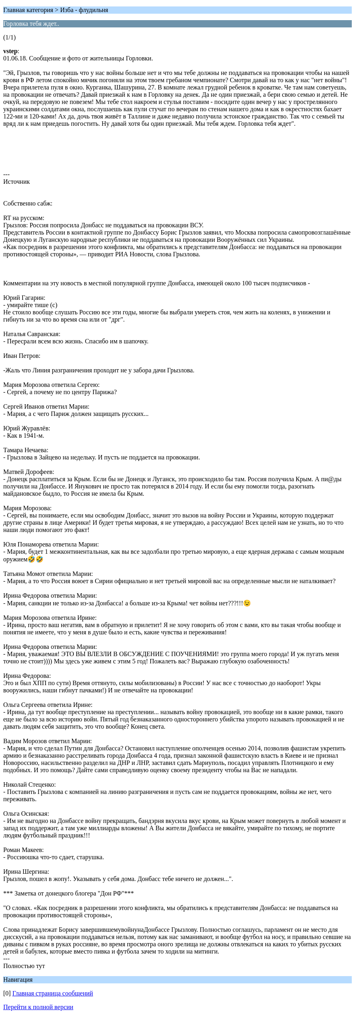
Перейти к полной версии (38, 1007)
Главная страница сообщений (52, 993)
